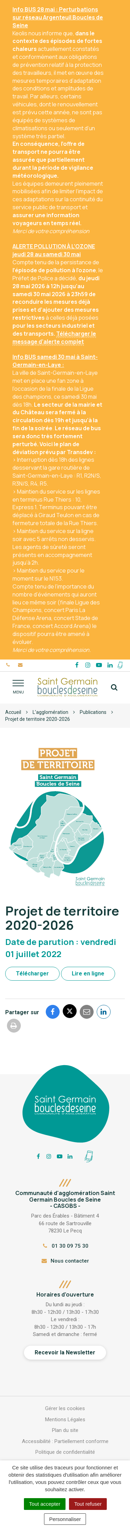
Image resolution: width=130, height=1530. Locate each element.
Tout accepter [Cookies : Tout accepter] (44, 1504)
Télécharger (32, 973)
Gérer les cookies (65, 1408)
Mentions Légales (65, 1419)
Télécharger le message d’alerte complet (54, 337)
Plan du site (65, 1430)
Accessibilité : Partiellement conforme (65, 1441)
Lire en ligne (88, 973)
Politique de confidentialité (65, 1452)
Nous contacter (65, 1261)
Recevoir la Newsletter (65, 1352)
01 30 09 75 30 (65, 1246)
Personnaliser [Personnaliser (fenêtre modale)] (65, 1519)
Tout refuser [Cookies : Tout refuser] (88, 1504)
